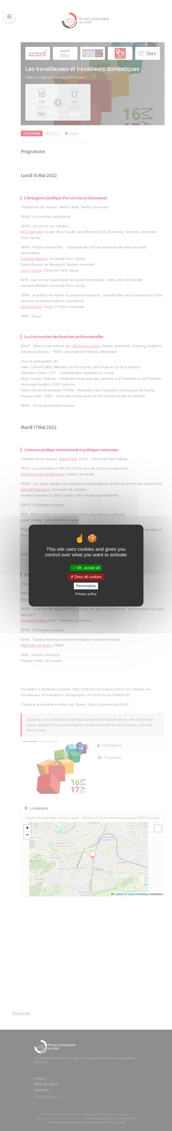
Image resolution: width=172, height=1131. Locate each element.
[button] (27, 828)
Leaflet (117, 894)
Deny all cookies (86, 577)
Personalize (86, 586)
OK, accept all (86, 568)
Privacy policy (86, 594)
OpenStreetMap (138, 894)
